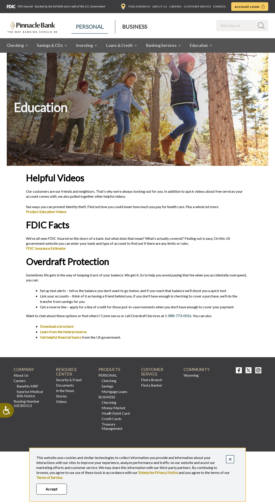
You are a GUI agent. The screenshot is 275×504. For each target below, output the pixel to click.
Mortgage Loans (114, 391)
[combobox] (236, 25)
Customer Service (197, 6)
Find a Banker (151, 385)
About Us (159, 6)
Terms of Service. (49, 477)
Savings (107, 386)
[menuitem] (90, 27)
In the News (65, 390)
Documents (65, 385)
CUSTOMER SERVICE (152, 371)
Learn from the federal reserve (63, 332)
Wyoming (191, 375)
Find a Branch (135, 6)
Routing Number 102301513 (27, 403)
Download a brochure (56, 326)
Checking (109, 380)
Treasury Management (112, 426)
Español (219, 6)
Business (134, 26)
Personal (90, 26)
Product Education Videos (46, 211)
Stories (61, 396)
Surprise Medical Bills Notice (30, 393)
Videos (61, 401)
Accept (52, 489)
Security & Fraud (69, 380)
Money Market (113, 408)
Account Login (250, 7)
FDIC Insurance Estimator (46, 248)
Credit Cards (111, 418)
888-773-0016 (179, 316)
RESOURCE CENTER (66, 371)
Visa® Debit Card (116, 413)
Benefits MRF (27, 386)
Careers (175, 6)
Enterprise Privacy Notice (158, 472)
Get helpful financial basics (61, 337)
